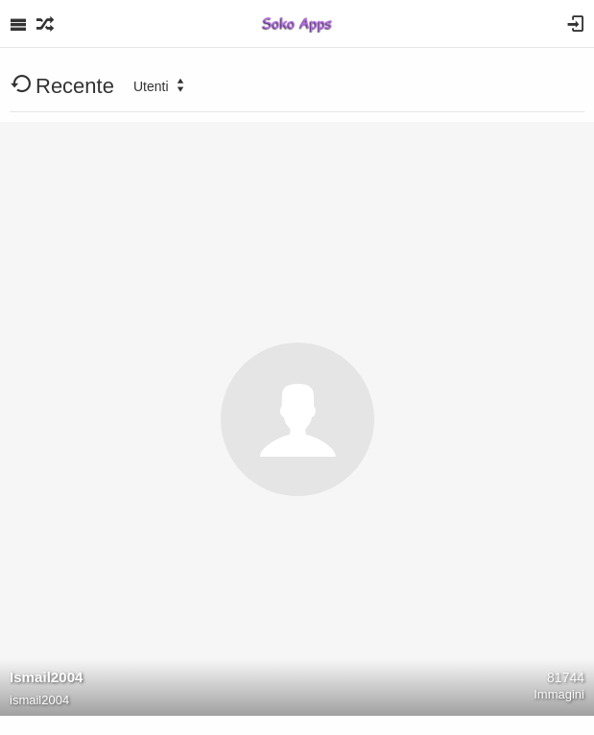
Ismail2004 (46, 677)
